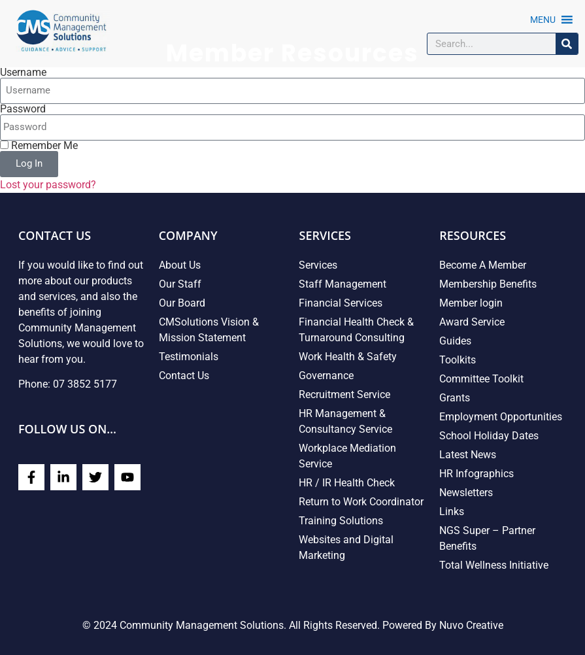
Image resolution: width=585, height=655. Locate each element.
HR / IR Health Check (347, 483)
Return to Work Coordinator (361, 501)
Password (23, 109)
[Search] (567, 43)
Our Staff (180, 284)
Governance (326, 375)
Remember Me (39, 146)
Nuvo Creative (471, 625)
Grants (454, 398)
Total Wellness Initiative (493, 565)
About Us (180, 265)
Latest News (467, 454)
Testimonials (188, 356)
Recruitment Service (344, 394)
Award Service (472, 322)
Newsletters (466, 492)
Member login (471, 303)
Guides (455, 341)
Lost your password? (48, 184)
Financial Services (340, 303)
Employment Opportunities (500, 417)
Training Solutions (341, 520)
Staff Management (342, 284)
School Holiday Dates (489, 435)
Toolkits (457, 360)
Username (23, 72)
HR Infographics (476, 473)
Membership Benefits (488, 284)
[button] (543, 20)
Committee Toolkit (481, 379)
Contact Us (184, 375)
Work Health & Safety (348, 356)
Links (451, 511)
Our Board (182, 303)
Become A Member (482, 265)
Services (318, 265)
